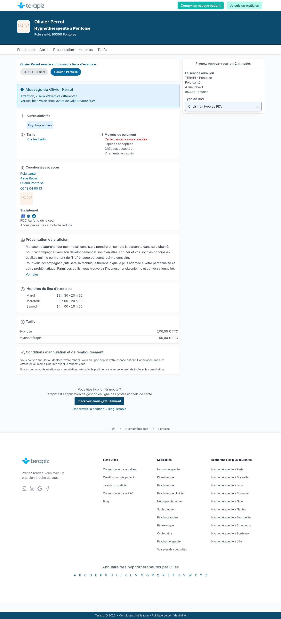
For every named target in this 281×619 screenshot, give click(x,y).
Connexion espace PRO (118, 493)
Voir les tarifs (36, 139)
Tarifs (102, 50)
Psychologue (165, 485)
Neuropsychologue (169, 501)
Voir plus (32, 274)
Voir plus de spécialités (172, 549)
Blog (106, 501)
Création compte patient (118, 477)
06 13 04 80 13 (31, 188)
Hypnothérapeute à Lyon (227, 485)
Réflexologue (165, 525)
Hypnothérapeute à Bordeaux (230, 533)
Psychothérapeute (169, 541)
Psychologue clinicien (171, 493)
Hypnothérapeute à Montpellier (231, 517)
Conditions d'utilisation (134, 615)
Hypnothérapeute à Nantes (228, 509)
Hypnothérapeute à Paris (227, 469)
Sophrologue (165, 509)
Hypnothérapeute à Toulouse (230, 493)
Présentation (63, 50)
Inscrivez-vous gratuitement (99, 401)
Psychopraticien (167, 517)
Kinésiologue (165, 477)
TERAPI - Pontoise (66, 71)
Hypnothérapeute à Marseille (230, 477)
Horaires (86, 50)
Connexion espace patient (201, 5)
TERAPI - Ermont (34, 71)
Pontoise (164, 428)
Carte (44, 50)
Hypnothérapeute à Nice (227, 501)
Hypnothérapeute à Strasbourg (231, 525)
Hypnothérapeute (136, 428)
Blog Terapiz (117, 409)
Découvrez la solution (88, 409)
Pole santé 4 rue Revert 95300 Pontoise (32, 178)
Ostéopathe (164, 533)
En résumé (26, 50)
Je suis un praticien (244, 5)
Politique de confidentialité (169, 615)
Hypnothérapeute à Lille (226, 541)
